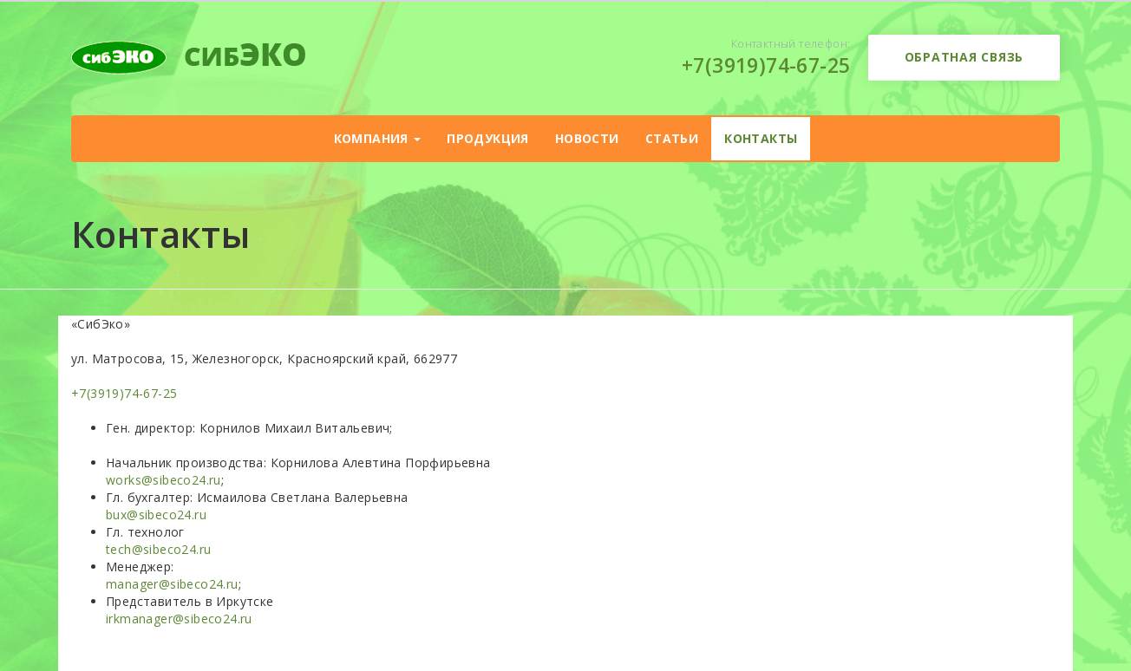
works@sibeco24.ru (163, 480)
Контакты (760, 138)
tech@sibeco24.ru (158, 549)
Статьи (671, 138)
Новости (587, 138)
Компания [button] (378, 138)
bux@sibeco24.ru (156, 514)
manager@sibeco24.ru (172, 584)
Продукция (488, 138)
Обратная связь (964, 57)
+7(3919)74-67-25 (766, 65)
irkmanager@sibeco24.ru (179, 618)
